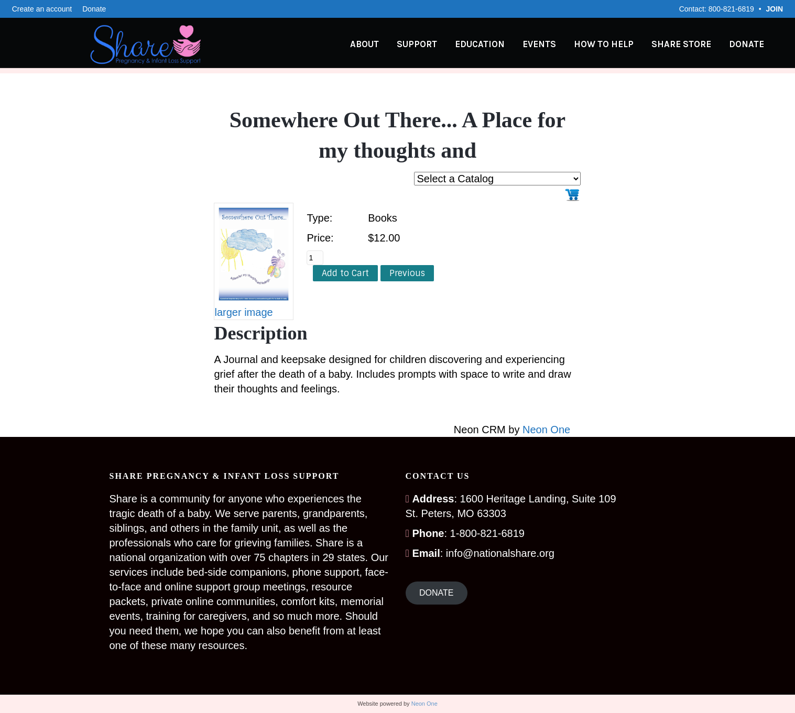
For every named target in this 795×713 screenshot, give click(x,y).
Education (490, 44)
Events (549, 44)
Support (427, 44)
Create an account (42, 9)
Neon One (546, 429)
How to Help (614, 44)
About (374, 44)
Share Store (691, 44)
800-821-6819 (731, 9)
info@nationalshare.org (500, 553)
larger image (243, 312)
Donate (94, 9)
